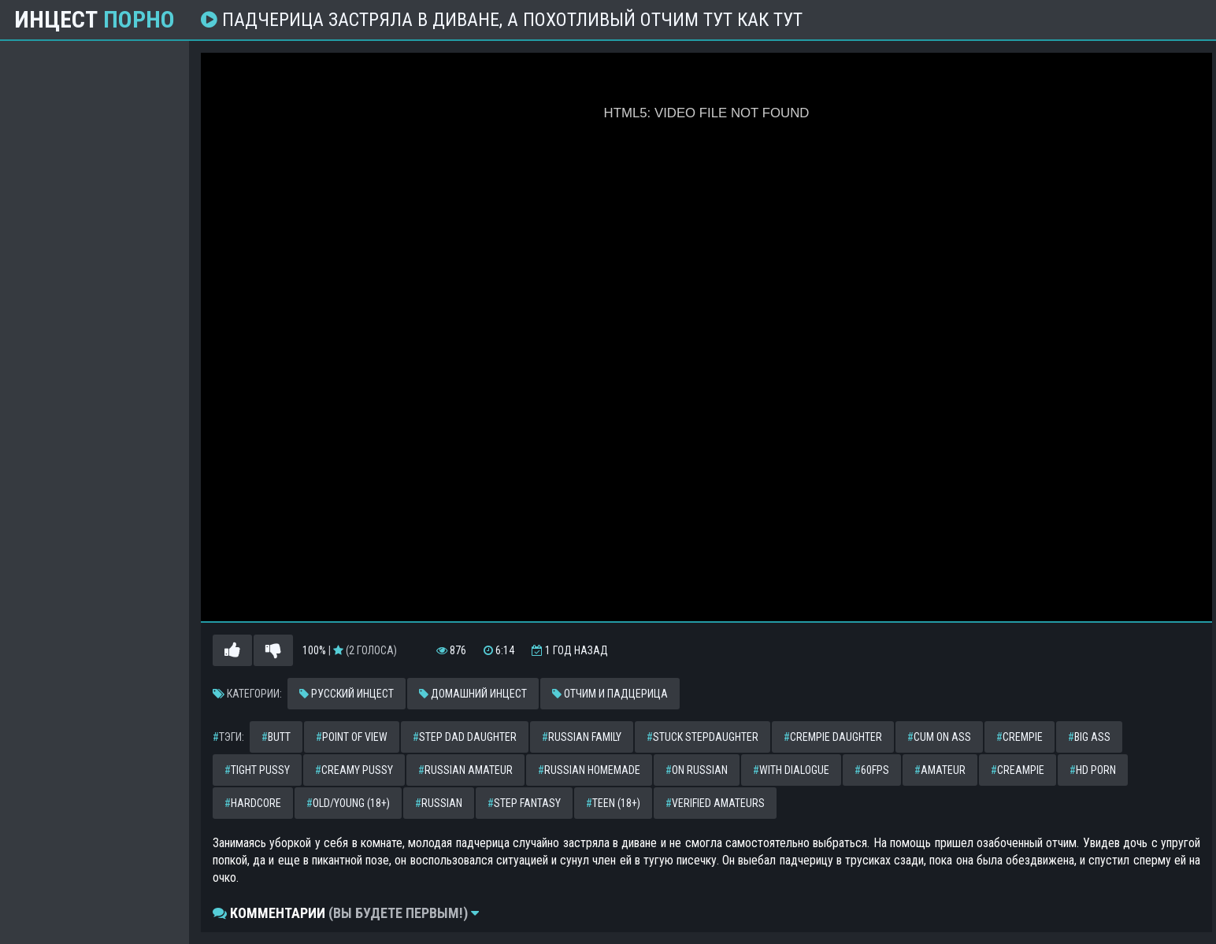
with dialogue (791, 770)
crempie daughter (833, 737)
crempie (1019, 737)
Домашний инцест (473, 693)
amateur (940, 770)
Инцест (94, 19)
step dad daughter (465, 737)
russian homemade (589, 770)
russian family (581, 737)
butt (276, 737)
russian (438, 803)
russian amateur (465, 770)
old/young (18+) (348, 803)
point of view (351, 737)
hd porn (1093, 770)
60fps (872, 770)
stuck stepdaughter (702, 737)
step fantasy (524, 803)
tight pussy (257, 770)
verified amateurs (715, 803)
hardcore (252, 803)
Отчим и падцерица (610, 693)
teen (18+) (613, 803)
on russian (696, 770)
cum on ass (939, 737)
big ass (1089, 737)
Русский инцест (346, 693)
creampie (1017, 770)
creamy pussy (354, 770)
